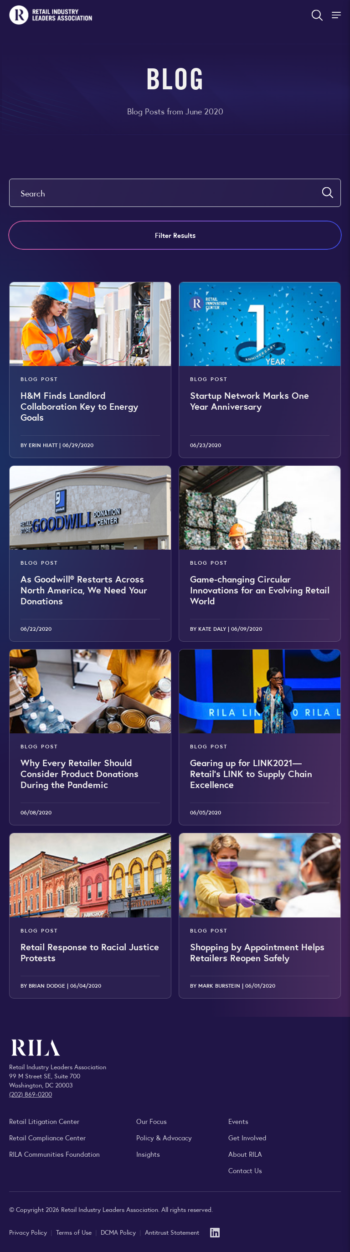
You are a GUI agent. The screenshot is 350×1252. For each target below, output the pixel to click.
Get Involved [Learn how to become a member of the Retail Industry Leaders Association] (247, 1137)
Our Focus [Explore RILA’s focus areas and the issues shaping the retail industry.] (151, 1121)
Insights (148, 1154)
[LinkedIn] (215, 1232)
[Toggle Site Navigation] (337, 15)
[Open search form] (317, 15)
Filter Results (175, 235)
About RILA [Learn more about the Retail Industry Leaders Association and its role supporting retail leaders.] (245, 1154)
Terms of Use (74, 1232)
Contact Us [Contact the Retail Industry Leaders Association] (245, 1170)
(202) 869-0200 (30, 1093)
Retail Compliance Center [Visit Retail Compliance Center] (47, 1137)
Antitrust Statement (172, 1232)
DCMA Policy (119, 1232)
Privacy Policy (29, 1232)
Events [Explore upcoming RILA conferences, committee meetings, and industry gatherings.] (238, 1121)
